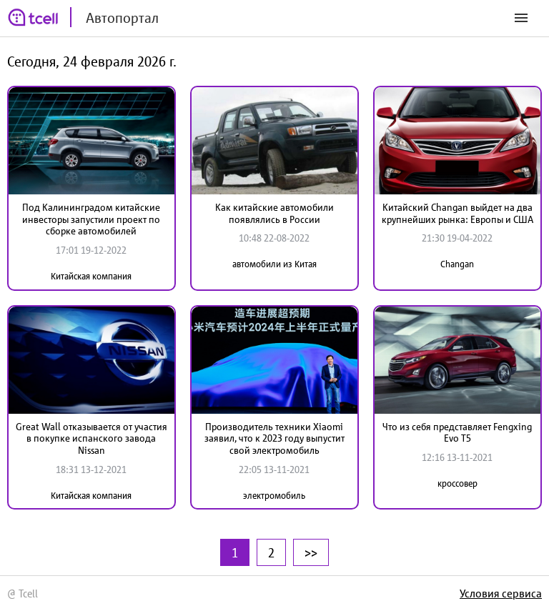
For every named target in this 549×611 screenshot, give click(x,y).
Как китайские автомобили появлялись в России (274, 213)
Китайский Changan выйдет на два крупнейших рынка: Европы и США (457, 213)
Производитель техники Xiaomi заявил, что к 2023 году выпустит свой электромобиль (274, 439)
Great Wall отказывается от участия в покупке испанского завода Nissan (91, 439)
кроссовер (457, 483)
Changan (457, 264)
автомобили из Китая (274, 264)
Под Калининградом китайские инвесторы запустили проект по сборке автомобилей (91, 219)
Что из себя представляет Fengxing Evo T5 (457, 432)
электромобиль (274, 495)
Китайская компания (91, 276)
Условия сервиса (501, 593)
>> (311, 552)
